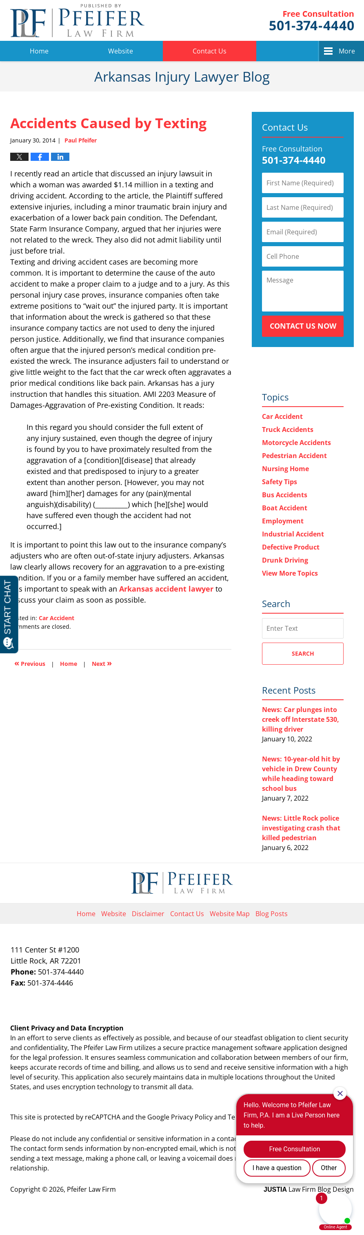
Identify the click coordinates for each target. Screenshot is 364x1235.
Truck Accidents (287, 429)
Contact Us (209, 51)
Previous (29, 662)
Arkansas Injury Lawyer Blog (77, 20)
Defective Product (291, 547)
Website (120, 51)
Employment (283, 520)
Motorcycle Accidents (296, 442)
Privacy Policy (192, 1117)
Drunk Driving (285, 560)
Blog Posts (271, 913)
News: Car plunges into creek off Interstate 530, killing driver (300, 719)
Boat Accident (284, 507)
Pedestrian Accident (294, 455)
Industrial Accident (293, 534)
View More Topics (290, 573)
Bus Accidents (284, 494)
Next (102, 662)
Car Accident (56, 618)
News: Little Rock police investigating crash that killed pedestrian (301, 828)
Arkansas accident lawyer (166, 589)
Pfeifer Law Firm (311, 21)
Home (39, 51)
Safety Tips (279, 481)
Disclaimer (148, 913)
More (347, 51)
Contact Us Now (303, 326)
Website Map (230, 913)
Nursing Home (285, 468)
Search (303, 653)
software (268, 1047)
